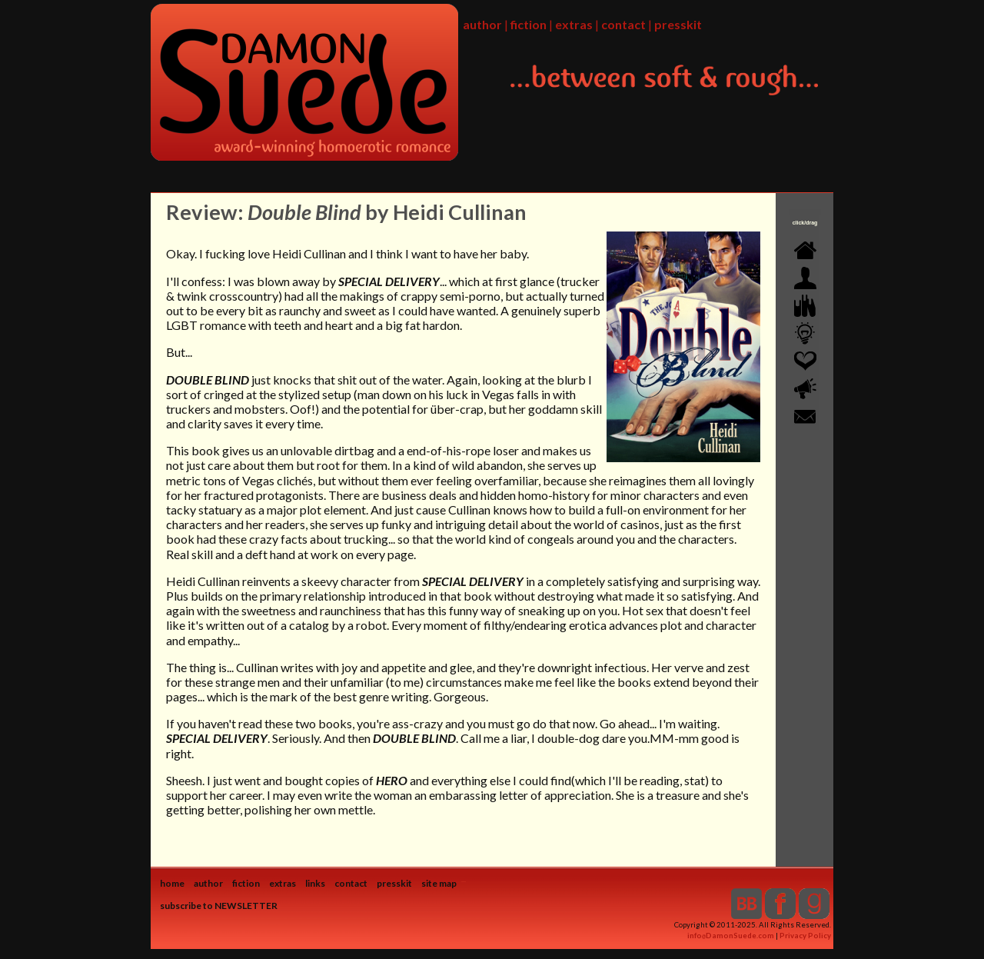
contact (623, 24)
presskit (678, 24)
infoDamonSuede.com (730, 935)
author (482, 24)
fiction (528, 24)
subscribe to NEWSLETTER (219, 905)
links (315, 883)
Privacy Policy (805, 935)
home (172, 883)
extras (574, 24)
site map (439, 883)
